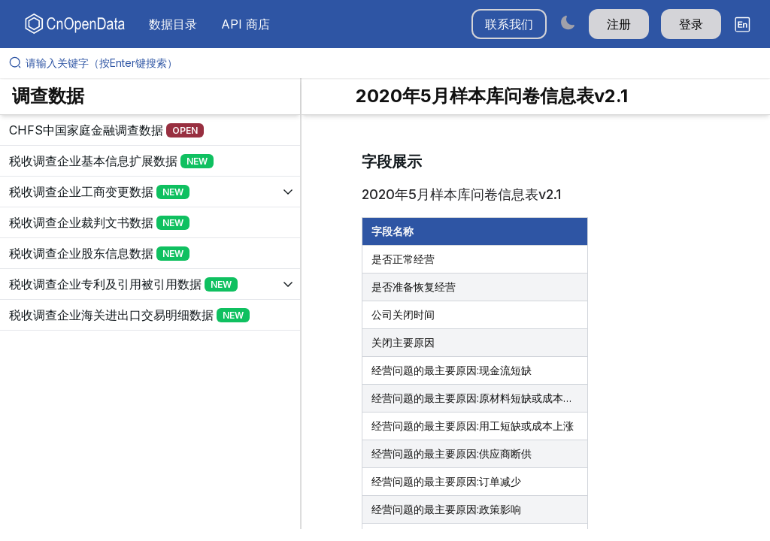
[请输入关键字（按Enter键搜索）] (391, 63)
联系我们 (509, 24)
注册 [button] (619, 24)
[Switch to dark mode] (568, 22)
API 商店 (245, 24)
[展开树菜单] (150, 130)
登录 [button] (691, 24)
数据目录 (173, 24)
